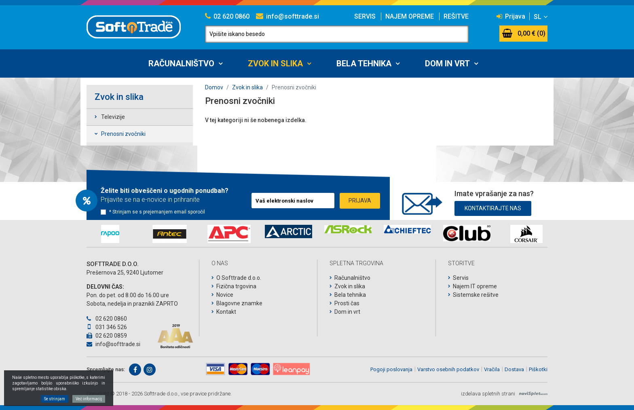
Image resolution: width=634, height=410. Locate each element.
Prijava (511, 16)
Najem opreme (409, 16)
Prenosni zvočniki (123, 134)
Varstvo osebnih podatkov (448, 369)
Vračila (492, 369)
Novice (224, 295)
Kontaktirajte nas (493, 206)
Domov (214, 87)
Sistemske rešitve (476, 295)
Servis (365, 16)
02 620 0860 (227, 16)
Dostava (514, 369)
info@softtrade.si (287, 16)
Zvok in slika (275, 63)
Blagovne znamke (239, 303)
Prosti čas (346, 303)
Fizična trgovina (236, 286)
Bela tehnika (363, 63)
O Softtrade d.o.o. (238, 278)
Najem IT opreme (475, 286)
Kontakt (226, 312)
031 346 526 (107, 327)
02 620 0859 (107, 335)
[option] (110, 234)
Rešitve (456, 16)
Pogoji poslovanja (391, 369)
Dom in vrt (447, 63)
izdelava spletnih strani (488, 394)
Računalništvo (181, 63)
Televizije (113, 117)
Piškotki (538, 369)
